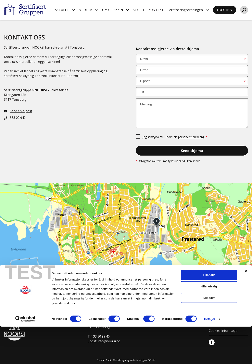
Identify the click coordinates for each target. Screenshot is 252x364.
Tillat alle (209, 312)
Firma (144, 69)
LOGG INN (224, 10)
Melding (146, 104)
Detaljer (209, 356)
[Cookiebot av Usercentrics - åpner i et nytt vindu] (25, 356)
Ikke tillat (209, 335)
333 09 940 (18, 117)
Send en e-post (21, 111)
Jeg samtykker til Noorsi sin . (175, 137)
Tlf (142, 92)
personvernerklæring (191, 137)
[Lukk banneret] (246, 308)
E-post (145, 81)
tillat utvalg (209, 323)
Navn (144, 58)
